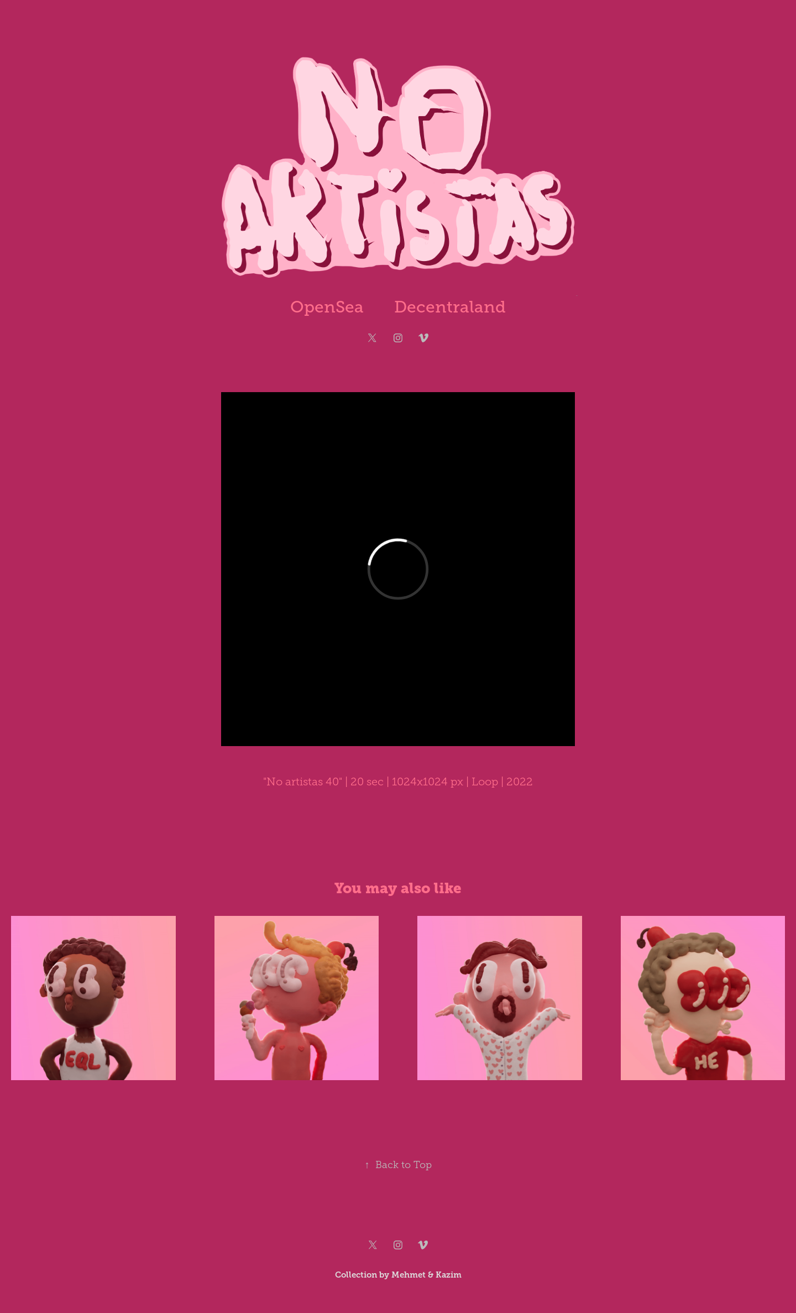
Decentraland (450, 307)
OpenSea (327, 307)
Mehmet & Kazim (426, 1275)
